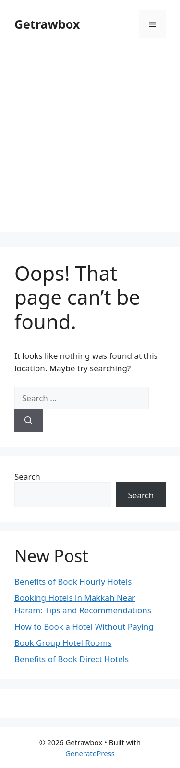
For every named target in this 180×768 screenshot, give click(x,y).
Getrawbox (47, 24)
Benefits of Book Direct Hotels (71, 659)
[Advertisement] (90, 142)
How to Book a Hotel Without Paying (84, 626)
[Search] (28, 420)
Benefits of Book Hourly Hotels (73, 581)
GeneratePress (90, 753)
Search (27, 476)
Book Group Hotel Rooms (62, 642)
